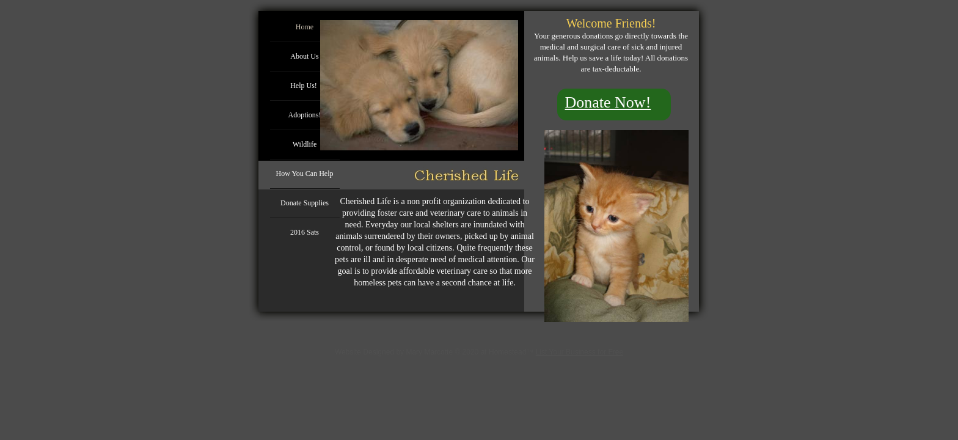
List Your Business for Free (579, 352)
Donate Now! (608, 102)
